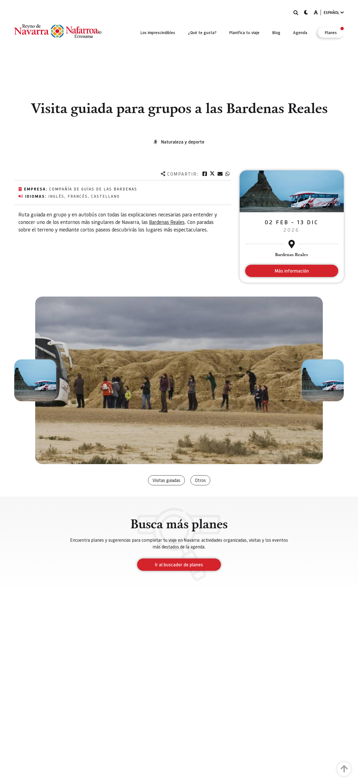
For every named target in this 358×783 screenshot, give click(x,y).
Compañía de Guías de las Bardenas (93, 188)
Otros (200, 480)
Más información (292, 271)
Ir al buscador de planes (179, 564)
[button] (35, 380)
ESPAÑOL (334, 12)
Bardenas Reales (167, 222)
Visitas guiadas (166, 480)
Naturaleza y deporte (182, 142)
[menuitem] (157, 32)
